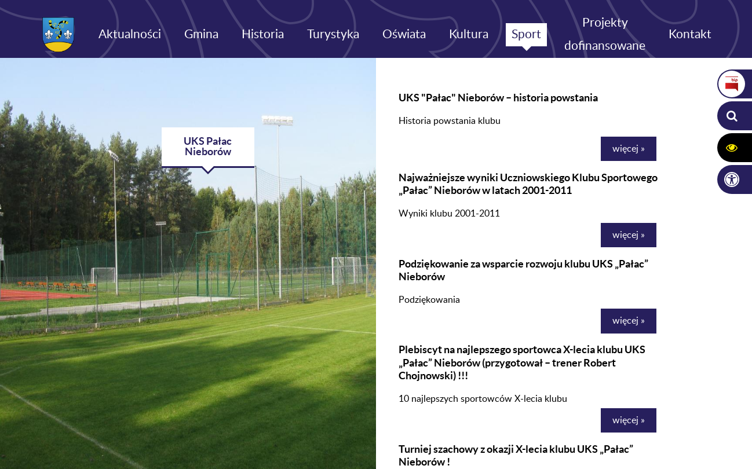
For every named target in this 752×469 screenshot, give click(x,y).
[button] (731, 115)
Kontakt (690, 34)
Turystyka (333, 34)
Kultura (468, 34)
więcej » (628, 148)
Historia (263, 34)
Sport (526, 34)
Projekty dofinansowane (604, 34)
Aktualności (129, 34)
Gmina (201, 34)
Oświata (404, 34)
